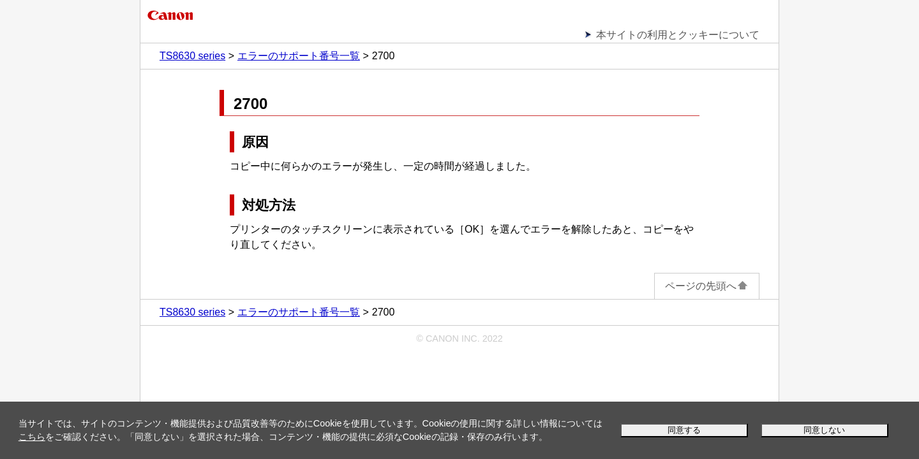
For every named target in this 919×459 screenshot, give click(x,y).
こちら (32, 437)
